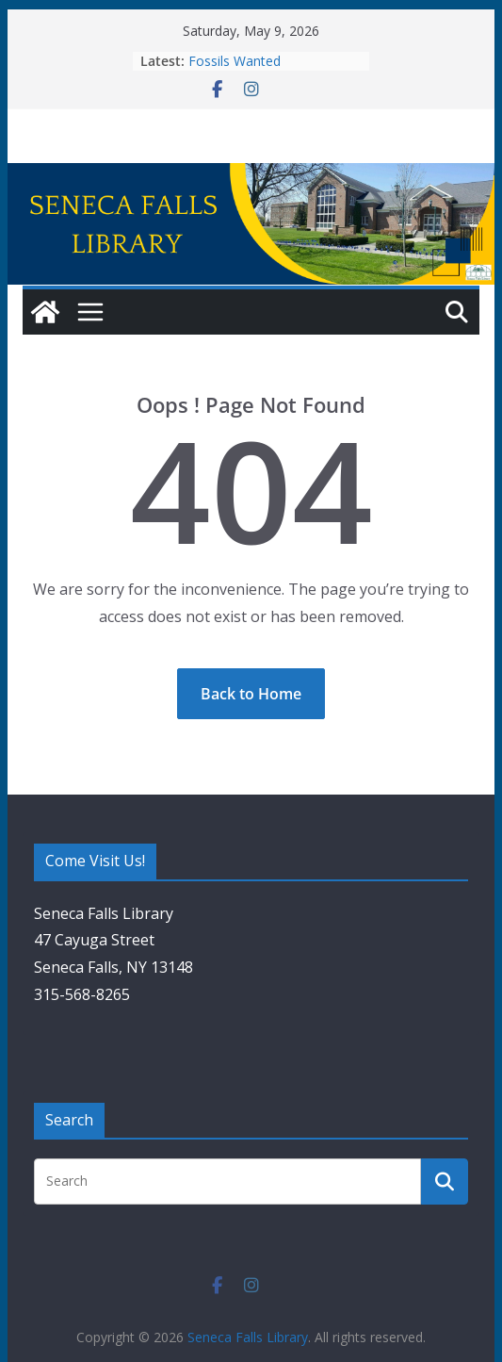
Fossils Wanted (234, 61)
